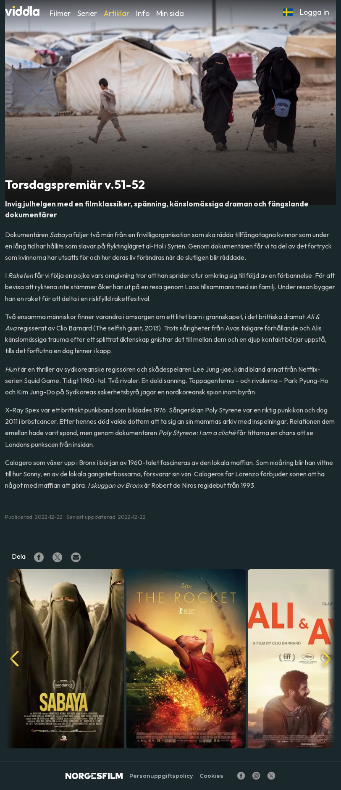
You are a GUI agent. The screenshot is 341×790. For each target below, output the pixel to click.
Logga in (314, 12)
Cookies (211, 776)
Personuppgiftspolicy (161, 776)
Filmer (60, 13)
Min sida (170, 13)
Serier (87, 13)
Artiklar (116, 13)
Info (143, 13)
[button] (288, 12)
